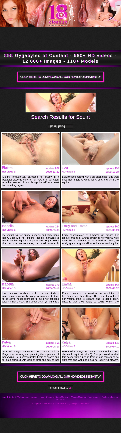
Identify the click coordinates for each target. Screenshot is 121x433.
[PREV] (61, 126)
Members (23, 44)
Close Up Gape (62, 397)
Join (84, 44)
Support (108, 421)
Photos (21, 421)
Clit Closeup (60, 399)
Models (101, 32)
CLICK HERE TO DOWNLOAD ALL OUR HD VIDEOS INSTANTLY (60, 77)
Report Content (9, 397)
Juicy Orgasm (93, 397)
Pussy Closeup (47, 397)
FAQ (56, 421)
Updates (59, 32)
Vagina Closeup (78, 397)
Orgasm (34, 397)
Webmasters (23, 397)
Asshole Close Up (110, 397)
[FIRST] (53, 126)
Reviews (83, 421)
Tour (18, 32)
